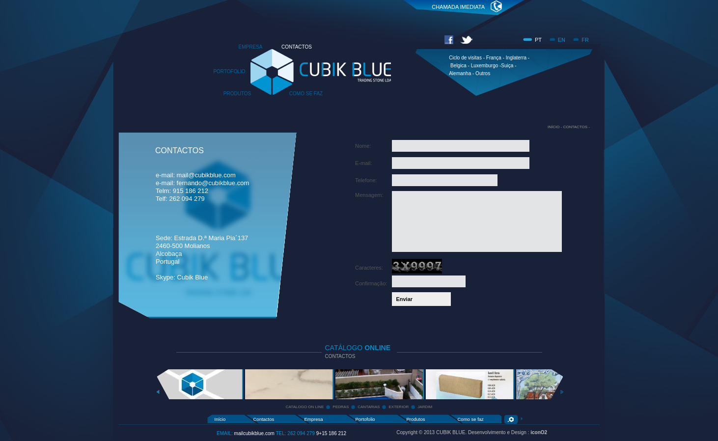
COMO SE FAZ (306, 93)
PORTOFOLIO (229, 71)
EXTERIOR (398, 407)
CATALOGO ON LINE (305, 407)
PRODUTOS (237, 93)
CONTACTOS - (576, 127)
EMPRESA (251, 47)
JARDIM (424, 407)
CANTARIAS (369, 407)
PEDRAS (340, 407)
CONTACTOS (296, 47)
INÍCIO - (555, 127)
